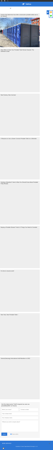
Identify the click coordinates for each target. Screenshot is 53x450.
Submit (4, 434)
